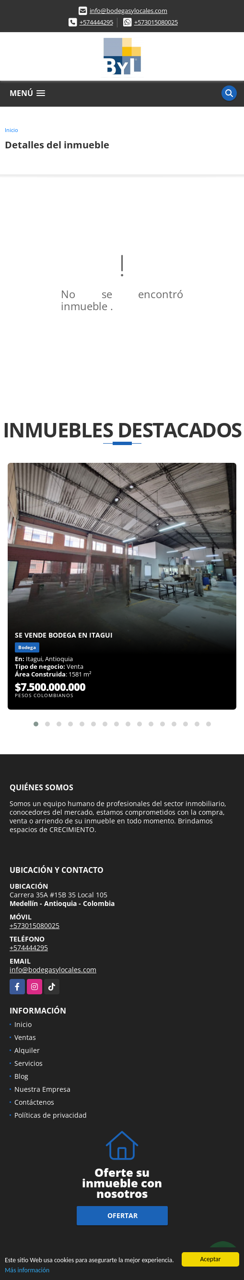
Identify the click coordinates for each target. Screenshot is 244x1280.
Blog (21, 1076)
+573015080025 (156, 22)
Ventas (25, 1037)
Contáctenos (34, 1102)
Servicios (28, 1063)
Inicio (11, 129)
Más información (27, 1271)
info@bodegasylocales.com (128, 10)
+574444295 (96, 22)
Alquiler (27, 1050)
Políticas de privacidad (50, 1115)
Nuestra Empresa (42, 1089)
